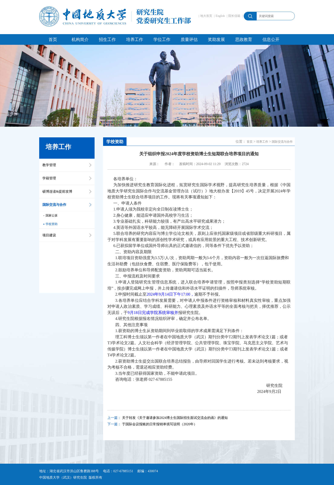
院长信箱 (234, 15)
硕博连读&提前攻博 (57, 191)
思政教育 (243, 39)
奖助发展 (216, 39)
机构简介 (80, 39)
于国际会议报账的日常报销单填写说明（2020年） (159, 424)
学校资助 (52, 224)
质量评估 (189, 39)
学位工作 (161, 39)
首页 (53, 39)
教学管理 (49, 165)
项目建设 (49, 235)
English (220, 15)
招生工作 (107, 39)
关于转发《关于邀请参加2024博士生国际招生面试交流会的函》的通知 (175, 418)
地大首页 (206, 15)
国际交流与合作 (54, 204)
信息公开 (270, 39)
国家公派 (52, 215)
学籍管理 (49, 178)
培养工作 (134, 39)
